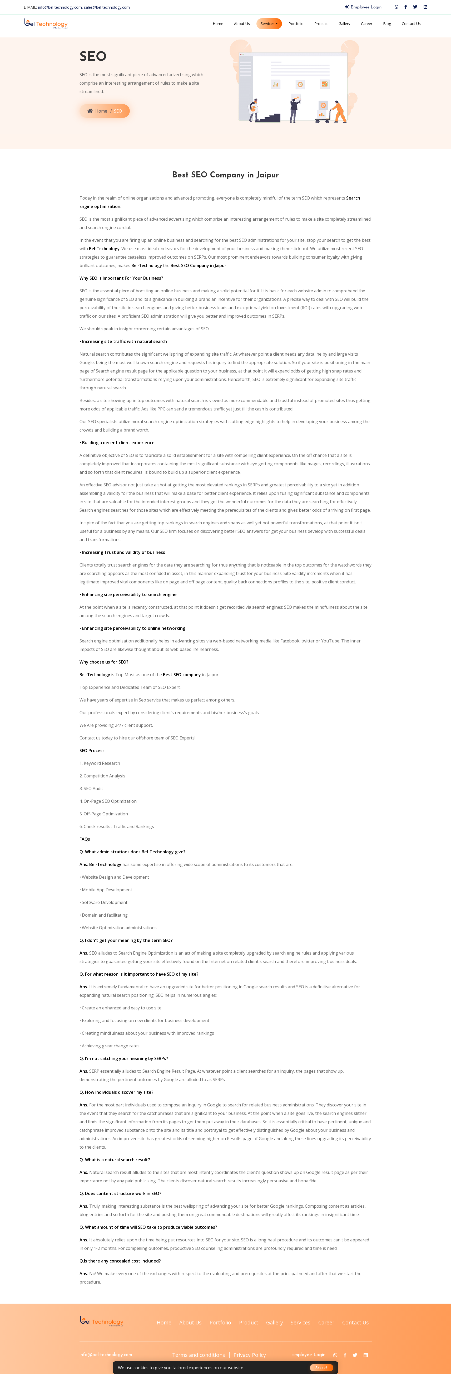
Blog (387, 23)
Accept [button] (321, 1367)
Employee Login (363, 7)
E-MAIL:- (77, 7)
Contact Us (411, 23)
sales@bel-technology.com (107, 7)
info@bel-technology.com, (61, 7)
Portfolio (296, 23)
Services (268, 23)
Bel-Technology (105, 248)
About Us (242, 23)
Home (218, 23)
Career (366, 23)
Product (321, 23)
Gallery (344, 23)
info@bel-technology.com (106, 1365)
